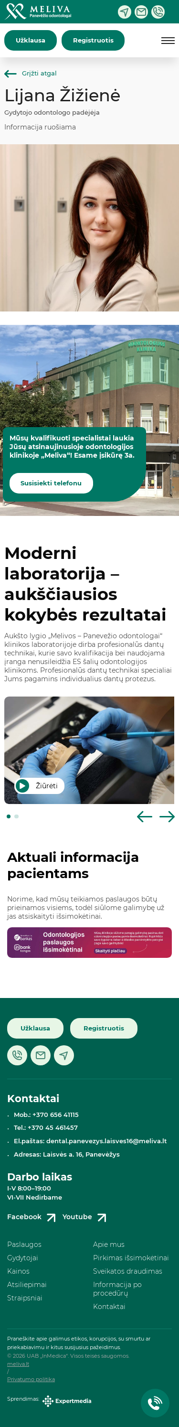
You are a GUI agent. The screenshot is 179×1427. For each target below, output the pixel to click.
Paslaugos (24, 1244)
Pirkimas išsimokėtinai (131, 1258)
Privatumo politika (31, 1379)
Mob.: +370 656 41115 (46, 1114)
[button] (9, 816)
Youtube (86, 1217)
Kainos (18, 1271)
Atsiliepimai (27, 1284)
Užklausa (30, 40)
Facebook (33, 1217)
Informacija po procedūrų (117, 1289)
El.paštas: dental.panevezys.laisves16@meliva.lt (90, 1141)
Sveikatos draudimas (127, 1271)
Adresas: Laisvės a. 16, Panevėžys (67, 1154)
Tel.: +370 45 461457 (46, 1127)
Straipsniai (24, 1298)
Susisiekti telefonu (51, 483)
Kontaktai (109, 1306)
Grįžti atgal (30, 73)
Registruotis (93, 40)
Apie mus (109, 1244)
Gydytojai (22, 1258)
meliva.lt (18, 1364)
